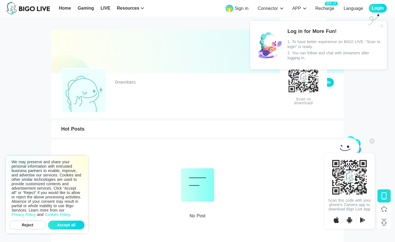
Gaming (86, 8)
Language (353, 8)
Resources (128, 8)
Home (65, 8)
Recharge (324, 8)
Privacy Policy (24, 214)
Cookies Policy (57, 214)
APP (296, 8)
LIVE (105, 8)
